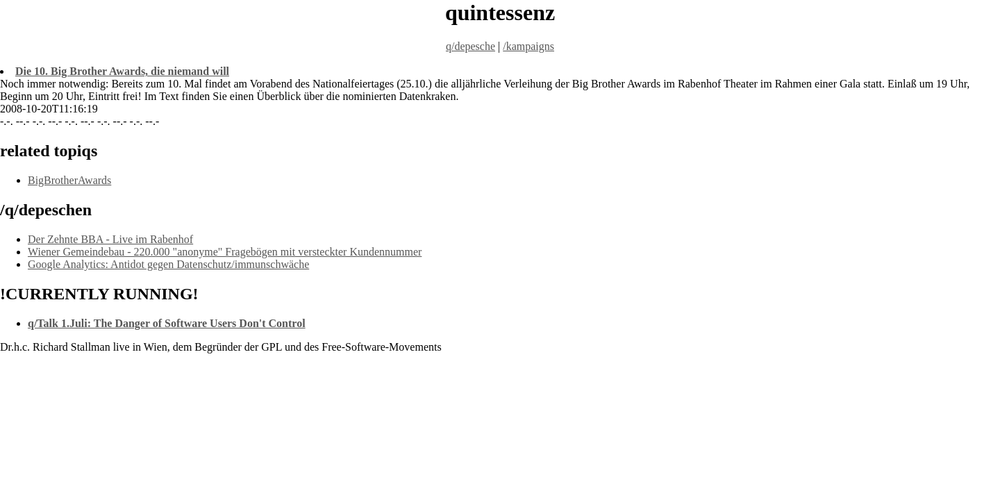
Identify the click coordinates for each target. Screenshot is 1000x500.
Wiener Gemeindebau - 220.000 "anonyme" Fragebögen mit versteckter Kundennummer (225, 252)
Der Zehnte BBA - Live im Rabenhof (110, 239)
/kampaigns (528, 46)
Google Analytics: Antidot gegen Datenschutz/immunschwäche (168, 264)
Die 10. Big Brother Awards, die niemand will (122, 71)
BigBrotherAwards (69, 180)
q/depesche (470, 46)
